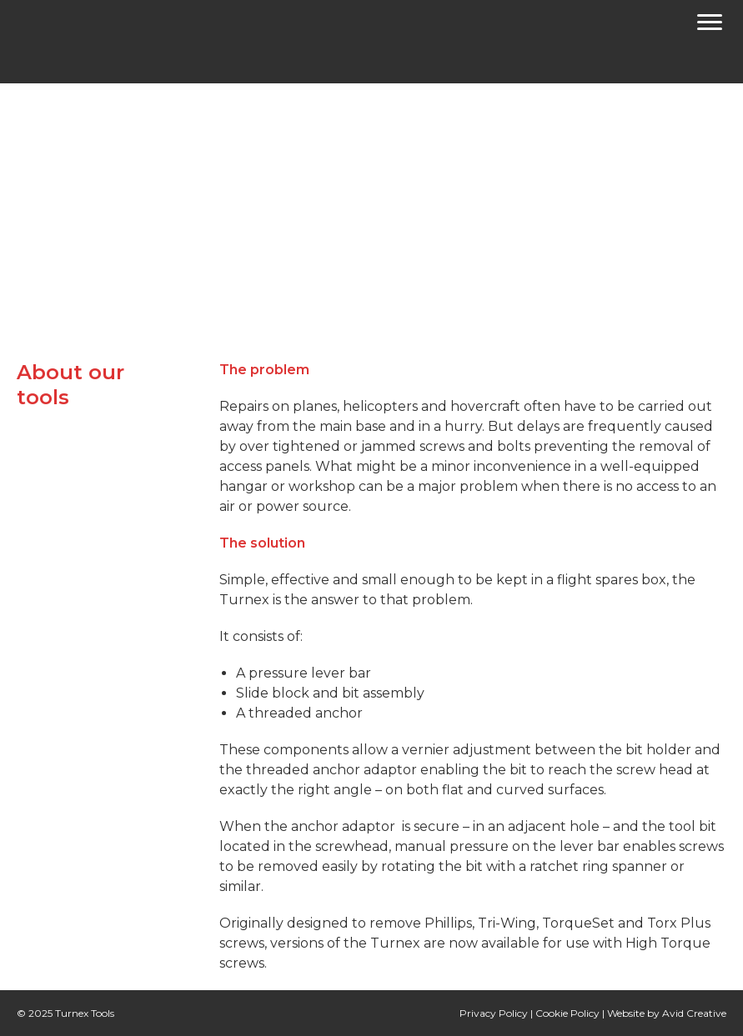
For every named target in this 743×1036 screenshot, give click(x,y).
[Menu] (709, 25)
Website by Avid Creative (666, 1013)
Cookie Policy (567, 1013)
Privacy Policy (493, 1013)
